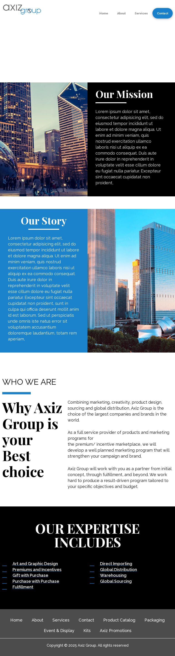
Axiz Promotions (115, 630)
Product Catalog (119, 620)
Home (103, 13)
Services (141, 13)
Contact (162, 13)
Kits (87, 630)
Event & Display (59, 630)
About (121, 13)
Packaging (154, 620)
